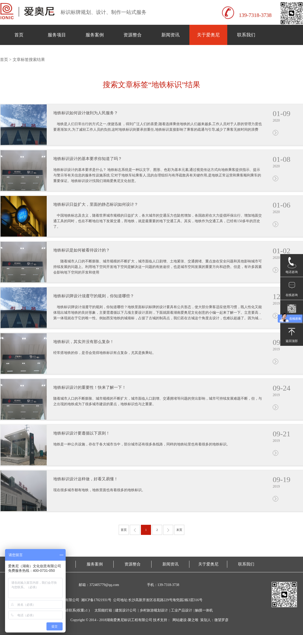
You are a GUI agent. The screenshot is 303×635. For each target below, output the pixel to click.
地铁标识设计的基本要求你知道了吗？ (87, 158)
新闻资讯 (170, 34)
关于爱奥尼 (208, 34)
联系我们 (246, 34)
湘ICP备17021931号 (96, 600)
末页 (179, 530)
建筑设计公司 (125, 610)
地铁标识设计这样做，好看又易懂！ (85, 479)
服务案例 (95, 34)
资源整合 (132, 34)
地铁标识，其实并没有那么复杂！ (83, 341)
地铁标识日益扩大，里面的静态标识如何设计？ (95, 204)
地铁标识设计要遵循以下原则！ (81, 433)
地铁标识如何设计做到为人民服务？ (85, 113)
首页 (18, 34)
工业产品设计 (181, 610)
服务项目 (57, 34)
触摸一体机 (204, 610)
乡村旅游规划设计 (154, 610)
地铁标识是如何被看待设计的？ (81, 250)
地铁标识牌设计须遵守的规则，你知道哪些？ (93, 296)
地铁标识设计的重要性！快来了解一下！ (89, 387)
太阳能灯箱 (103, 610)
